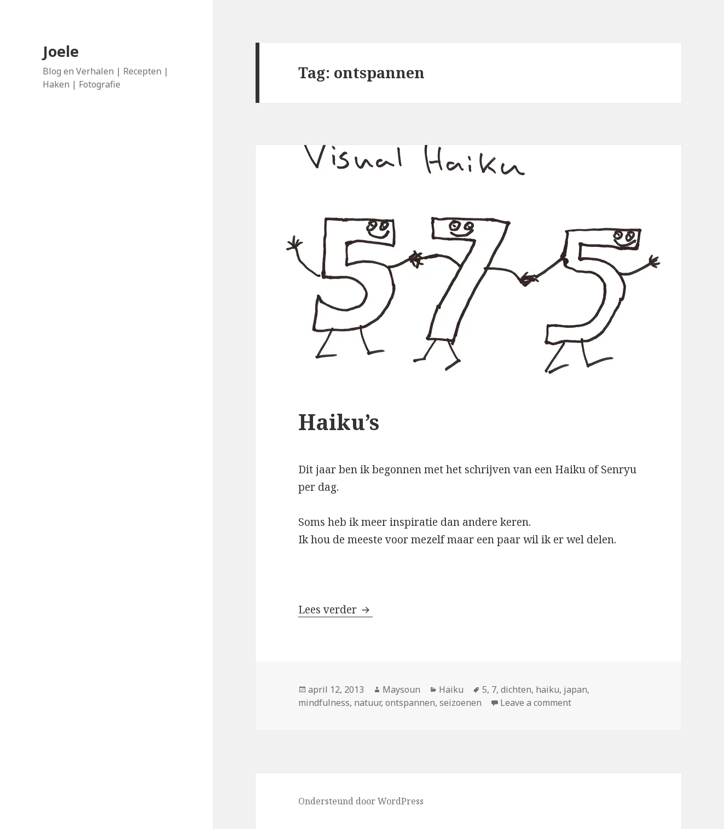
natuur (367, 703)
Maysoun (401, 689)
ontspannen (410, 703)
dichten (516, 689)
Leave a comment (535, 703)
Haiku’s (338, 421)
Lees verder (335, 609)
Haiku (451, 689)
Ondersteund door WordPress (361, 801)
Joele (61, 51)
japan (575, 689)
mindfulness (324, 703)
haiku (547, 689)
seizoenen (460, 703)
